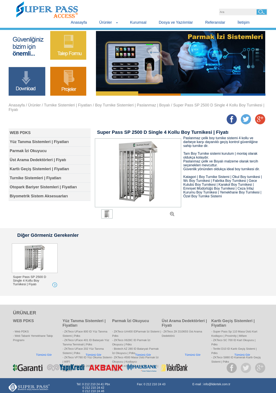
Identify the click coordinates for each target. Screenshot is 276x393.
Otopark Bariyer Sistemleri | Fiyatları (43, 187)
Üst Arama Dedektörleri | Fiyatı (38, 160)
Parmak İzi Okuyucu (28, 151)
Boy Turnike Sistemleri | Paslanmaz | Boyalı (132, 105)
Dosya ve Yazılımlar (176, 22)
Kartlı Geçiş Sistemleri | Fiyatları (39, 169)
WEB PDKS (20, 133)
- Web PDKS (21, 331)
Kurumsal (138, 22)
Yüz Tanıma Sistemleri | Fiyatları (39, 142)
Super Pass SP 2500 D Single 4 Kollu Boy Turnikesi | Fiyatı (29, 280)
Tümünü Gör (44, 354)
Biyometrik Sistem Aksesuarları (39, 196)
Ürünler (108, 22)
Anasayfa (79, 22)
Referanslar (215, 22)
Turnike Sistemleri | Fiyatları (68, 105)
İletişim (244, 22)
